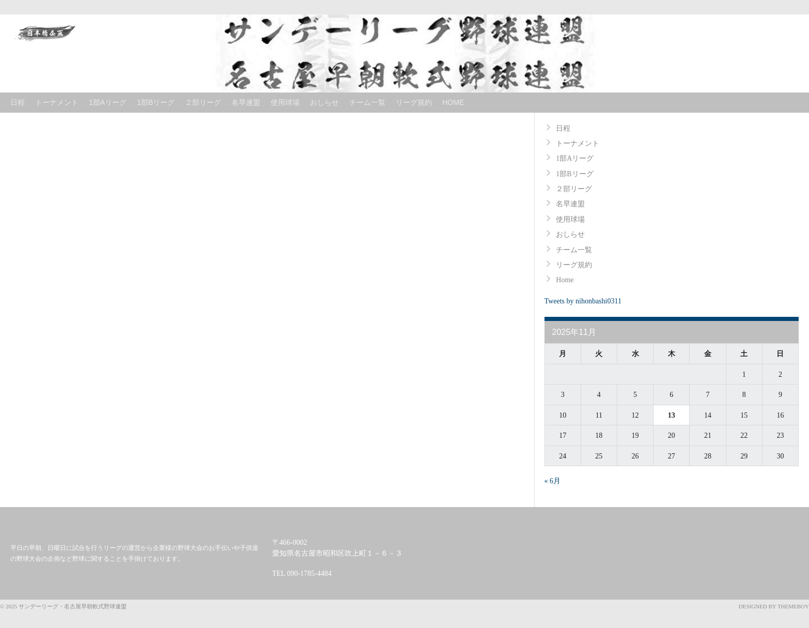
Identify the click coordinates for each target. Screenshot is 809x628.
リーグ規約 (414, 102)
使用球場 (285, 102)
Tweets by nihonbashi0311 (582, 301)
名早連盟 (245, 102)
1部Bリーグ (156, 102)
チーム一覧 (367, 102)
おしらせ (324, 102)
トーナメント (57, 102)
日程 (17, 102)
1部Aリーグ (108, 102)
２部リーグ (203, 102)
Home (453, 102)
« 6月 (552, 481)
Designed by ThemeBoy (774, 606)
